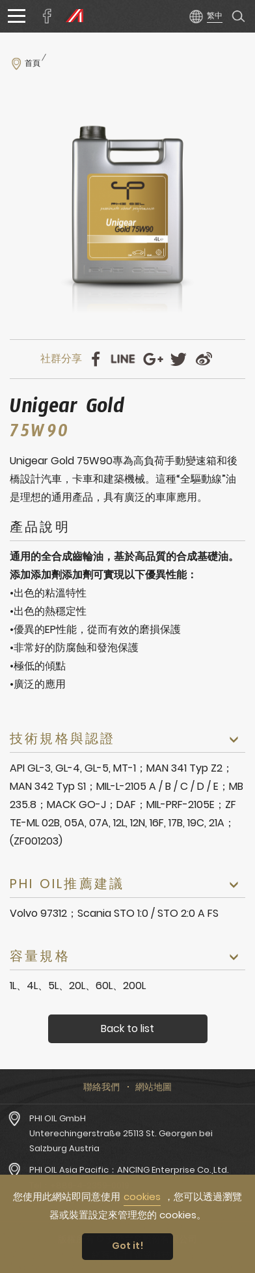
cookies (142, 1196)
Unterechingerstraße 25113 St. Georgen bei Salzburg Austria (121, 1140)
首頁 (32, 63)
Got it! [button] (128, 1245)
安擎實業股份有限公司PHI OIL (123, 16)
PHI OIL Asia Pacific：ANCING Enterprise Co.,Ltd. (129, 1170)
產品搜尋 (238, 16)
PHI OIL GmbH (57, 1118)
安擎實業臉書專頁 (47, 16)
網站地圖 (153, 1086)
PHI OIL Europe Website (72, 16)
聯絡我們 (101, 1086)
